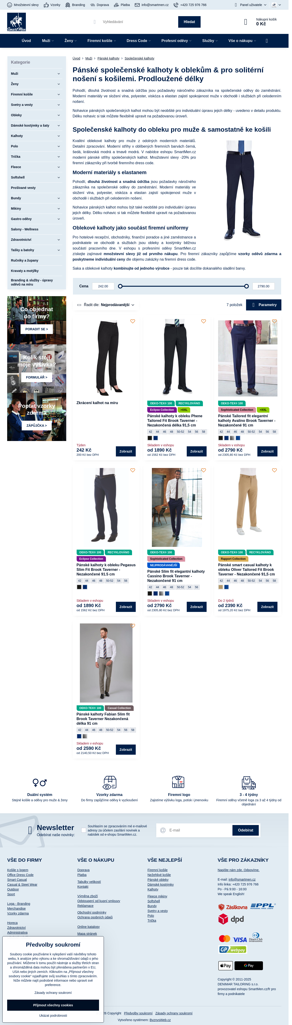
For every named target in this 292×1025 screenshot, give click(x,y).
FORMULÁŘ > (36, 377)
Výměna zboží (87, 896)
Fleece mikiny (157, 896)
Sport (11, 894)
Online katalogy (88, 927)
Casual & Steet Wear (22, 884)
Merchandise (16, 908)
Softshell (154, 901)
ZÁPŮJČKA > (37, 425)
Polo (151, 916)
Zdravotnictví (16, 928)
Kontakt (82, 886)
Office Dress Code (20, 875)
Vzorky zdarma (18, 913)
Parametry (264, 305)
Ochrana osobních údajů (95, 917)
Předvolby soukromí (138, 1013)
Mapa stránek (87, 934)
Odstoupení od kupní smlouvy (98, 901)
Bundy (152, 906)
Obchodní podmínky (91, 912)
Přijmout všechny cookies (53, 1005)
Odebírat (245, 830)
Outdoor (13, 889)
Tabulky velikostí (89, 882)
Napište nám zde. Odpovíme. (238, 870)
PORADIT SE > (36, 329)
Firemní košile (158, 870)
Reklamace (85, 906)
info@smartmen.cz (242, 879)
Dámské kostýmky (161, 884)
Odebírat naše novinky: (56, 835)
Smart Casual (17, 880)
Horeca (12, 923)
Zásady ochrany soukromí (174, 1013)
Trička (152, 920)
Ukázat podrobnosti (53, 1015)
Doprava (83, 870)
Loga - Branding (18, 904)
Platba (82, 875)
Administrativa (17, 932)
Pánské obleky (158, 880)
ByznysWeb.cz (160, 1020)
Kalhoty (153, 889)
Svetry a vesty (158, 911)
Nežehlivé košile (159, 875)
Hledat (189, 22)
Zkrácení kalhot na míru (97, 403)
